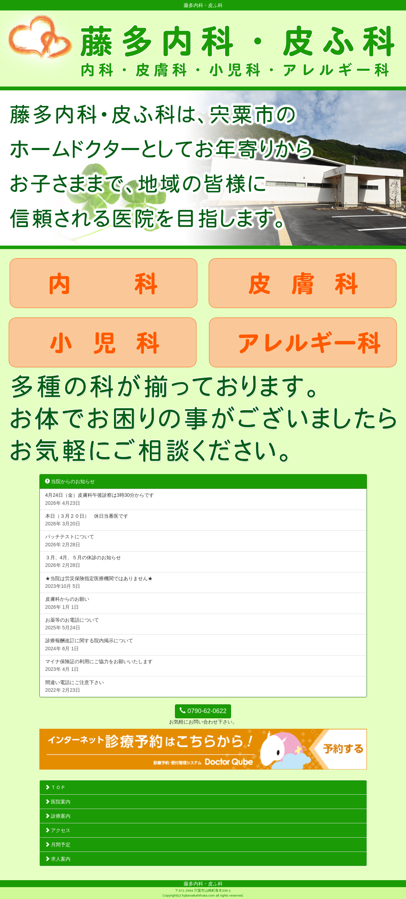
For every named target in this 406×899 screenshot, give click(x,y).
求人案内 (58, 859)
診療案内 (58, 816)
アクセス (58, 830)
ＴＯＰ (55, 787)
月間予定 (58, 844)
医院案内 (58, 801)
